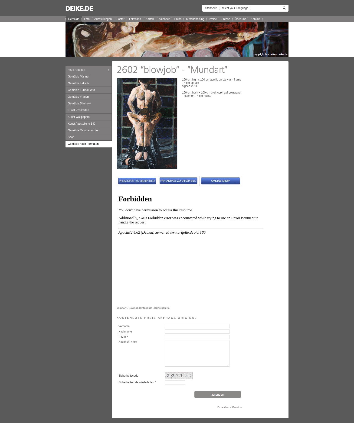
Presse (225, 19)
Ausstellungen (103, 19)
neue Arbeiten (76, 69)
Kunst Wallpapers (79, 117)
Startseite (211, 8)
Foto (87, 19)
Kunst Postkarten (78, 110)
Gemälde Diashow (79, 103)
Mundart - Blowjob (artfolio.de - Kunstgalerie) (143, 308)
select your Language (235, 8)
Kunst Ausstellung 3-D (81, 123)
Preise (213, 19)
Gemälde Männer (78, 76)
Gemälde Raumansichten (83, 130)
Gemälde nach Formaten (83, 143)
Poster (120, 19)
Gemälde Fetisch (78, 83)
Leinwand (135, 19)
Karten (150, 19)
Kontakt (255, 19)
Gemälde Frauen (78, 96)
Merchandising (195, 19)
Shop (71, 137)
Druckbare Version (229, 407)
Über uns (240, 19)
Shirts (178, 19)
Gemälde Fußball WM (81, 90)
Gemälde (73, 19)
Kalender (164, 19)
